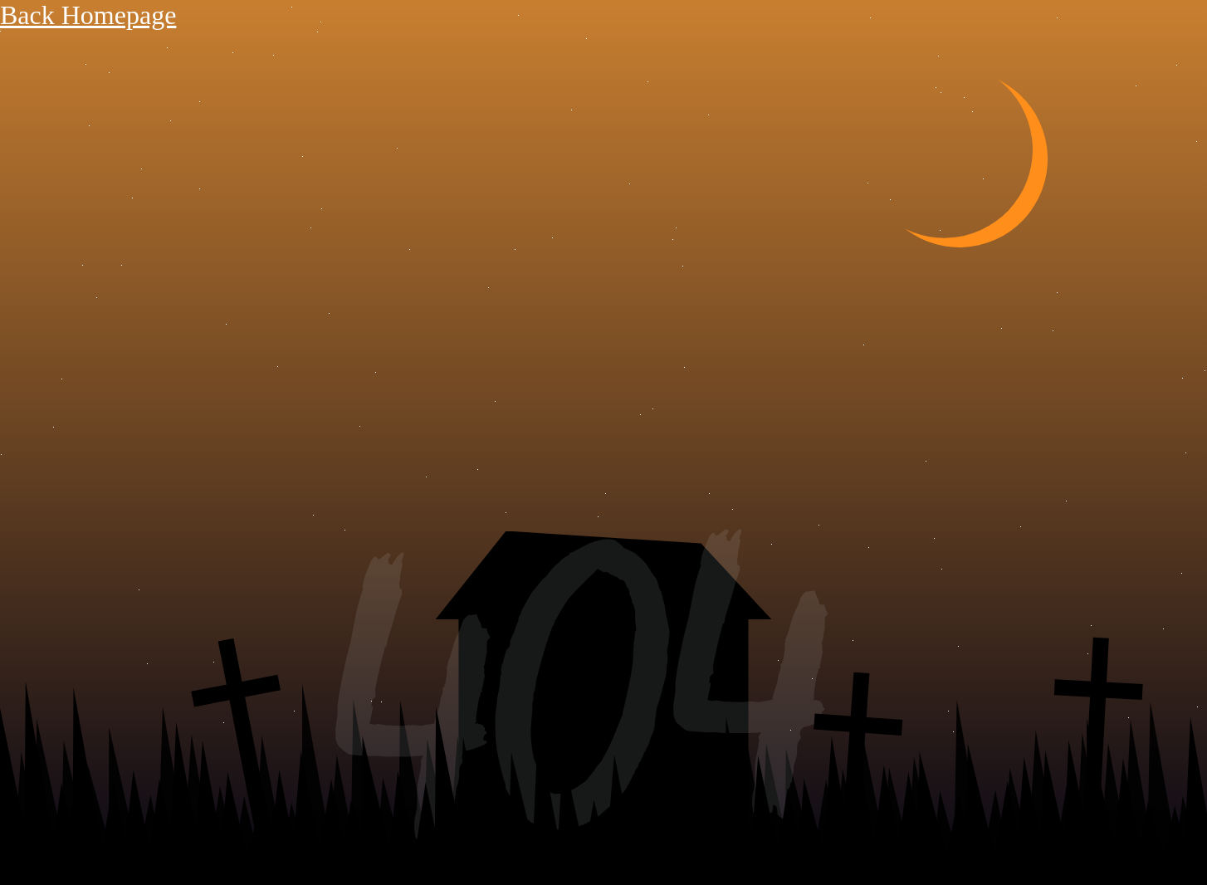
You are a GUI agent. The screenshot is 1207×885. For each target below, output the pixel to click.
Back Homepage (88, 15)
